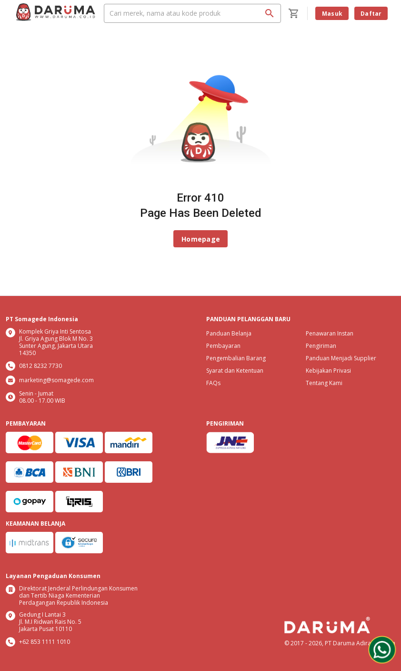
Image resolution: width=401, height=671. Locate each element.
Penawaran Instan (329, 333)
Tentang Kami (324, 383)
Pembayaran (223, 346)
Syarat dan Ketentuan (234, 370)
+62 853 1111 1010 (44, 641)
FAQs (213, 383)
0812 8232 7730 (40, 365)
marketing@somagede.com (56, 380)
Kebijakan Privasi (328, 370)
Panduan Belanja (228, 333)
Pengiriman (321, 346)
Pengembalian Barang (236, 358)
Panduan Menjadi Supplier (341, 358)
